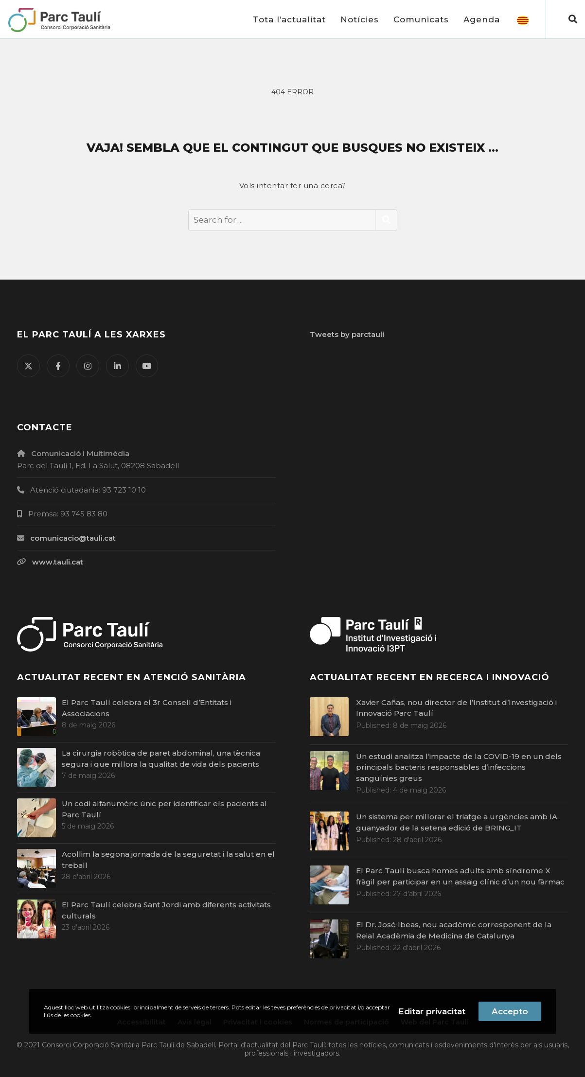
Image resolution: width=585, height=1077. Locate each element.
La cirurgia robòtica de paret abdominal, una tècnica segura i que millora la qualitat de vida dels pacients (161, 758)
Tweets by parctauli (347, 334)
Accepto (510, 1011)
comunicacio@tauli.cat (73, 538)
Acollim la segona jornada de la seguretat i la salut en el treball (168, 859)
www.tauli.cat (57, 561)
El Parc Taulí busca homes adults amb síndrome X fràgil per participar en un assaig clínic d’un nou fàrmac (460, 876)
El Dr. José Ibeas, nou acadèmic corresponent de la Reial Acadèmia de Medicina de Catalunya (453, 930)
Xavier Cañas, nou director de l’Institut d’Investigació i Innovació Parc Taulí (456, 708)
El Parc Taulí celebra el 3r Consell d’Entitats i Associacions (146, 708)
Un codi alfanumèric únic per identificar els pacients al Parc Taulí (164, 809)
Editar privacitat (431, 1011)
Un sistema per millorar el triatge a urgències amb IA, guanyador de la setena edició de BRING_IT (457, 822)
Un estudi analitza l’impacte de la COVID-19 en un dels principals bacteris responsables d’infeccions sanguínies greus (459, 767)
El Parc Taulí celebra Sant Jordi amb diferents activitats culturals (166, 910)
